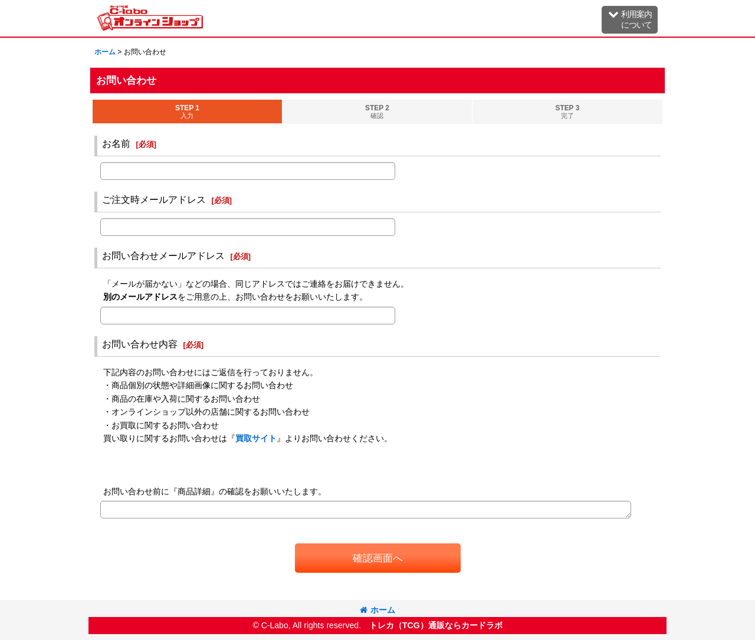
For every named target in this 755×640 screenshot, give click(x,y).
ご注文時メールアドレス (154, 199)
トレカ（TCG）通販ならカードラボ (436, 625)
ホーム (377, 610)
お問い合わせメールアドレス (163, 255)
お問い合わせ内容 (140, 344)
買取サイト (256, 438)
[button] (630, 20)
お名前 (116, 143)
